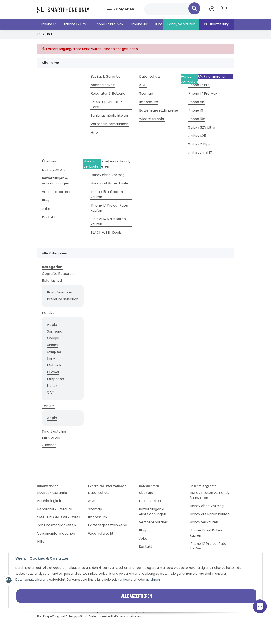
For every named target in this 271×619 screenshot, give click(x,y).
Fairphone (55, 378)
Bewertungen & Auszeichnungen (55, 181)
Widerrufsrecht (152, 118)
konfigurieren (127, 579)
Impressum (148, 101)
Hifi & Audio (51, 438)
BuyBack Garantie (105, 76)
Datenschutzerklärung (31, 579)
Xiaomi (52, 344)
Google (53, 338)
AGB (142, 84)
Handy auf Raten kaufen (110, 183)
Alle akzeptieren (136, 596)
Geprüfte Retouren (58, 273)
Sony (51, 358)
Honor (52, 385)
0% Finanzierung (216, 24)
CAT (50, 392)
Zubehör (49, 445)
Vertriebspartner (56, 191)
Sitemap (146, 93)
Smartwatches (54, 431)
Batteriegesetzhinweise (158, 110)
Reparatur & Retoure (108, 93)
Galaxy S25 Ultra (201, 127)
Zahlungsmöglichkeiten (110, 115)
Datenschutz (149, 76)
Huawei (53, 372)
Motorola (54, 365)
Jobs (46, 208)
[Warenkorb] (226, 9)
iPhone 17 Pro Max (108, 24)
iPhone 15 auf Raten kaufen (107, 194)
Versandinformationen (109, 124)
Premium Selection (62, 299)
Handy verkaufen (181, 24)
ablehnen (153, 579)
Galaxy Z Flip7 (199, 144)
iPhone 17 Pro (75, 24)
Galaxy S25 (197, 135)
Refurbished (52, 280)
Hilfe (94, 132)
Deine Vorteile (53, 169)
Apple (52, 324)
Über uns (49, 161)
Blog (45, 200)
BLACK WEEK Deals (106, 232)
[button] (212, 9)
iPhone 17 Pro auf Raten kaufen (110, 208)
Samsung (54, 331)
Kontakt (48, 217)
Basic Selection (59, 292)
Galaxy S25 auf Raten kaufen (108, 221)
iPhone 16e (196, 118)
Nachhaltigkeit (103, 84)
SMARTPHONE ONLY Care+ (107, 104)
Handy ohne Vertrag (107, 174)
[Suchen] (171, 9)
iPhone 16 (195, 110)
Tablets (48, 406)
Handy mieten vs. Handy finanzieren (110, 164)
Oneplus (54, 351)
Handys (48, 312)
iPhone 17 (48, 24)
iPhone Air (139, 24)
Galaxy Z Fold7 (200, 152)
